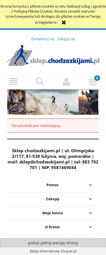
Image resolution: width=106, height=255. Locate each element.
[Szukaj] (40, 81)
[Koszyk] (92, 81)
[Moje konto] (66, 81)
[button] (13, 81)
